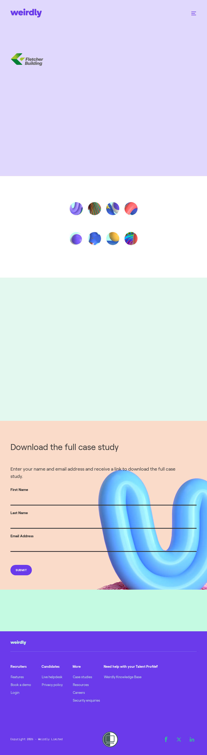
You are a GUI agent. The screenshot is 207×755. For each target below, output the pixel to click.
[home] (26, 13)
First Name (19, 489)
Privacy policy (52, 685)
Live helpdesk (52, 677)
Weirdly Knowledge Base (122, 677)
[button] (194, 13)
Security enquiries (86, 700)
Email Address (21, 536)
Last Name (19, 512)
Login (15, 692)
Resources (81, 685)
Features (17, 677)
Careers (79, 692)
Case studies (82, 677)
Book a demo (21, 685)
